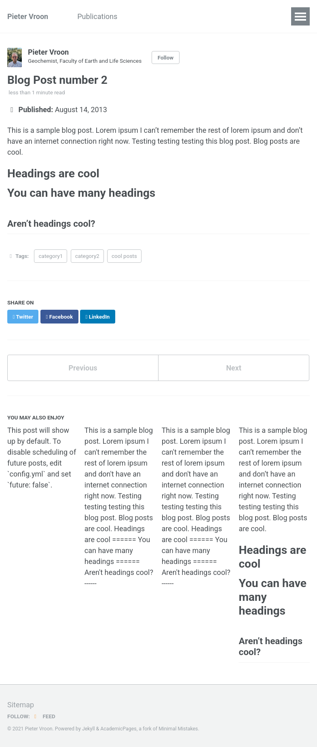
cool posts (124, 256)
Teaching (146, 16)
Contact (255, 16)
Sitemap (20, 704)
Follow (166, 57)
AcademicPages (118, 728)
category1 (51, 256)
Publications (97, 16)
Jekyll (88, 728)
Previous (83, 367)
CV (223, 16)
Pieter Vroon (27, 16)
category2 (87, 256)
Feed (43, 716)
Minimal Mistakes (178, 728)
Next (233, 367)
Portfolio (190, 16)
